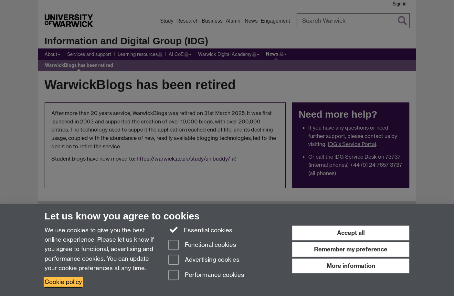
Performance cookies (206, 275)
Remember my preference (350, 249)
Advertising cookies (203, 260)
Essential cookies (200, 230)
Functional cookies (202, 245)
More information (351, 266)
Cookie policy (63, 282)
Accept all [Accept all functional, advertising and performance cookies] (351, 233)
